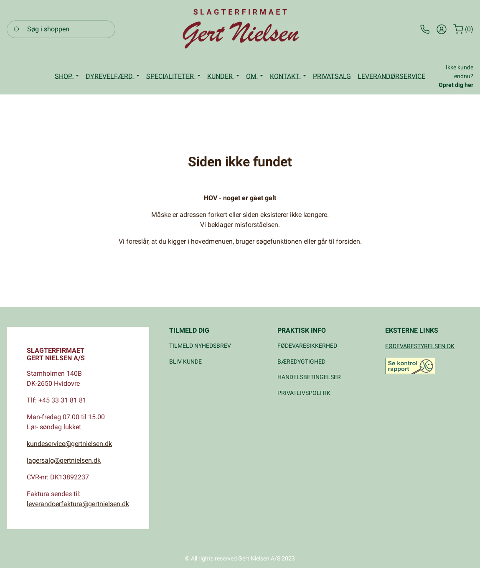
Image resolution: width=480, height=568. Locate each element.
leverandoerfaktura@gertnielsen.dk (78, 504)
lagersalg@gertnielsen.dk (64, 460)
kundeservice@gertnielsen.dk (69, 444)
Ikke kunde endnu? (456, 76)
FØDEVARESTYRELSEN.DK (420, 346)
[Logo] (240, 29)
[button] (66, 76)
